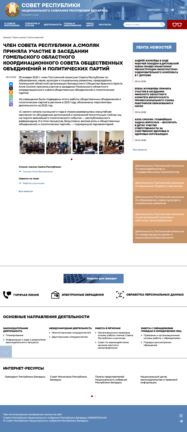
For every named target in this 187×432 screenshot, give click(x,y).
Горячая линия (21, 295)
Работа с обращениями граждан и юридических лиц (161, 330)
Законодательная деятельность (15, 330)
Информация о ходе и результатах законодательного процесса (26, 341)
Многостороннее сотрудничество (71, 332)
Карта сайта (154, 9)
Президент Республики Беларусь (25, 376)
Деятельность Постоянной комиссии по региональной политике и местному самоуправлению (159, 217)
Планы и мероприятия (72, 24)
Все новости (26, 191)
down (6, 352)
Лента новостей (35, 37)
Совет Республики (65, 7)
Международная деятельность (70, 328)
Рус (182, 7)
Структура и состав (32, 24)
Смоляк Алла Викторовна (38, 171)
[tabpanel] (32, 143)
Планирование (14, 335)
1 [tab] (72, 159)
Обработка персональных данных (150, 294)
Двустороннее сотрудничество (70, 336)
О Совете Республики (12, 24)
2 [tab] (95, 396)
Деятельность (53, 24)
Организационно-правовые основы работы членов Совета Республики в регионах (115, 335)
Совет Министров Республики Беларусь (68, 378)
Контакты (105, 24)
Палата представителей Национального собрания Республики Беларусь (111, 379)
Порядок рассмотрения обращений (157, 344)
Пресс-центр (90, 24)
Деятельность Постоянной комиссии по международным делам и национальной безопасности (159, 234)
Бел (182, 12)
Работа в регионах (33, 183)
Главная (7, 37)
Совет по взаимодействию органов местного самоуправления (113, 345)
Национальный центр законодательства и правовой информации (158, 379)
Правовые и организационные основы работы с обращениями (162, 337)
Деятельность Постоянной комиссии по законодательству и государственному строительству (159, 168)
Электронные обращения (77, 295)
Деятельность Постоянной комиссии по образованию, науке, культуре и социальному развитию (159, 200)
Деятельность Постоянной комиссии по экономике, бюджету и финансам (159, 184)
